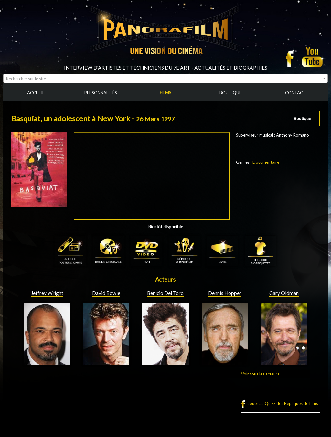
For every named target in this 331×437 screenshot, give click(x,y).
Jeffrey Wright (47, 293)
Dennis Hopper (224, 293)
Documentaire (265, 162)
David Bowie (106, 293)
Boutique (302, 118)
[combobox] (165, 78)
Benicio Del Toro (165, 293)
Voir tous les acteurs (260, 373)
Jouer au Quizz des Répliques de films (283, 403)
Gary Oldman (284, 293)
